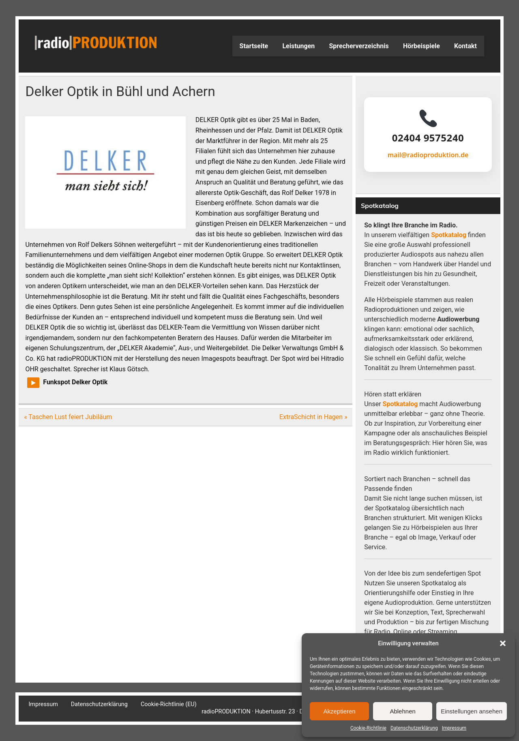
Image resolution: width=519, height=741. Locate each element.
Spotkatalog (448, 235)
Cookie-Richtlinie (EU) (169, 704)
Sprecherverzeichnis (358, 46)
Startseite (254, 46)
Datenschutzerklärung (414, 728)
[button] (503, 643)
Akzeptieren (339, 711)
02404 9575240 (428, 138)
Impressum (454, 728)
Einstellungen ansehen (471, 711)
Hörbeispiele (421, 46)
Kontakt (465, 46)
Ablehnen (402, 711)
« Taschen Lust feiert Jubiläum (68, 417)
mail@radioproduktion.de (428, 154)
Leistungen (298, 46)
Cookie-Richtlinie (368, 728)
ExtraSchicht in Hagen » (313, 417)
